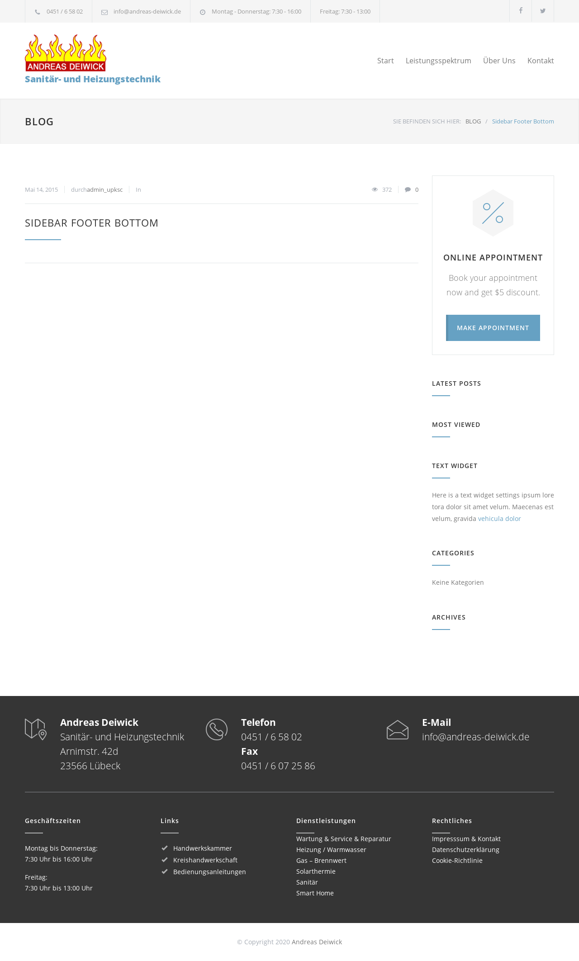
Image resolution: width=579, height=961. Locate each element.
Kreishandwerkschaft (205, 860)
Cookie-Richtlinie (457, 860)
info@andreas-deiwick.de (147, 11)
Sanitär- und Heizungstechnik (93, 59)
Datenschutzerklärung (465, 849)
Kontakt (540, 61)
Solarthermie (316, 871)
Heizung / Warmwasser (331, 849)
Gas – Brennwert (321, 860)
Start (385, 61)
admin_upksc (105, 189)
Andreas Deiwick (317, 941)
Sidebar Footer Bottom (92, 222)
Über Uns (499, 61)
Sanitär (307, 882)
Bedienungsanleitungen (209, 871)
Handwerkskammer (202, 848)
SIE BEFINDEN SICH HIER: (427, 121)
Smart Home (315, 893)
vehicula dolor (499, 518)
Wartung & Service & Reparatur (343, 838)
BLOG (39, 121)
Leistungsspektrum (438, 61)
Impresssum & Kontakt (466, 838)
